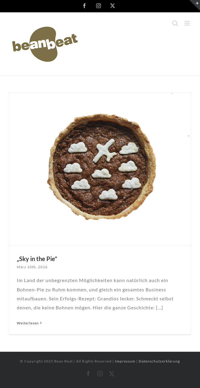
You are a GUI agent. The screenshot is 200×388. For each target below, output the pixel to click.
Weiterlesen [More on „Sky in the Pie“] (28, 323)
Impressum (125, 361)
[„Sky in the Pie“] (100, 169)
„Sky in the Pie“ (37, 258)
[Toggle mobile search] (175, 23)
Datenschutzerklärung (159, 361)
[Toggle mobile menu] (187, 23)
